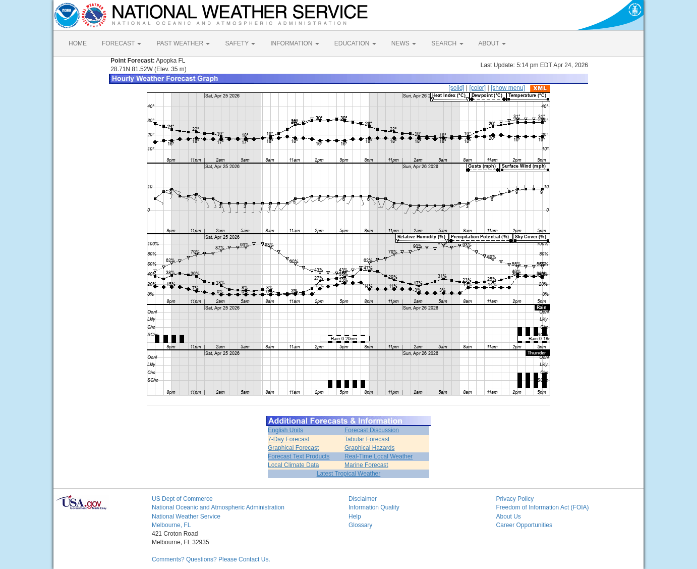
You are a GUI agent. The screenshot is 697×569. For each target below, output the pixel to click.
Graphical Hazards (369, 447)
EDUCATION (355, 43)
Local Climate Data (293, 465)
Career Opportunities (524, 525)
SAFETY (240, 43)
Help (354, 516)
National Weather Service (186, 516)
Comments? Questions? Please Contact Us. (211, 559)
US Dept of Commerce (182, 498)
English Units (285, 430)
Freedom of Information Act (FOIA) (542, 507)
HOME (78, 43)
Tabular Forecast (366, 439)
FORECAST (121, 43)
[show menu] (508, 87)
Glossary (360, 525)
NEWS (403, 43)
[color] (477, 87)
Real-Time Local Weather (378, 456)
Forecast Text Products (299, 456)
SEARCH (447, 43)
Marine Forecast (366, 465)
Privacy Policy (515, 498)
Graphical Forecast (293, 447)
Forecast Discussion (371, 430)
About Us (508, 516)
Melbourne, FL (171, 525)
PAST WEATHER (183, 43)
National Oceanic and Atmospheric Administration (218, 507)
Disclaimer (362, 498)
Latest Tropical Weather (349, 473)
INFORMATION (294, 43)
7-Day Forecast (288, 439)
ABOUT (492, 43)
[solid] (456, 87)
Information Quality (373, 507)
